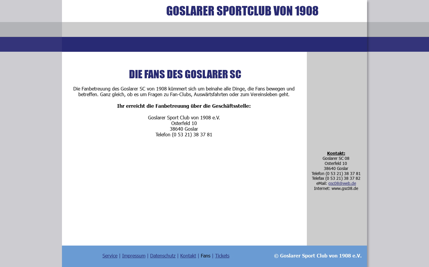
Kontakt (188, 255)
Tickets (222, 255)
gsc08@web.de (342, 183)
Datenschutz (162, 255)
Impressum (133, 255)
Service (109, 255)
